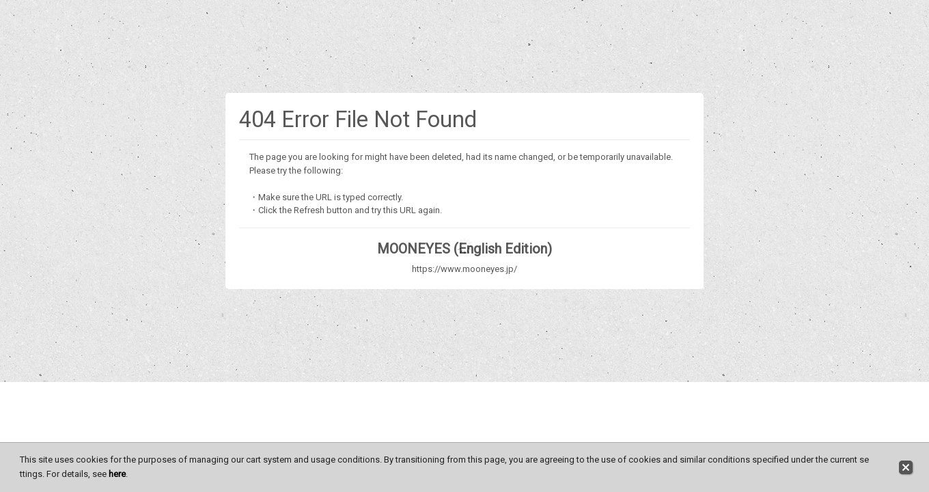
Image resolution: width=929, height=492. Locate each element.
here (117, 474)
